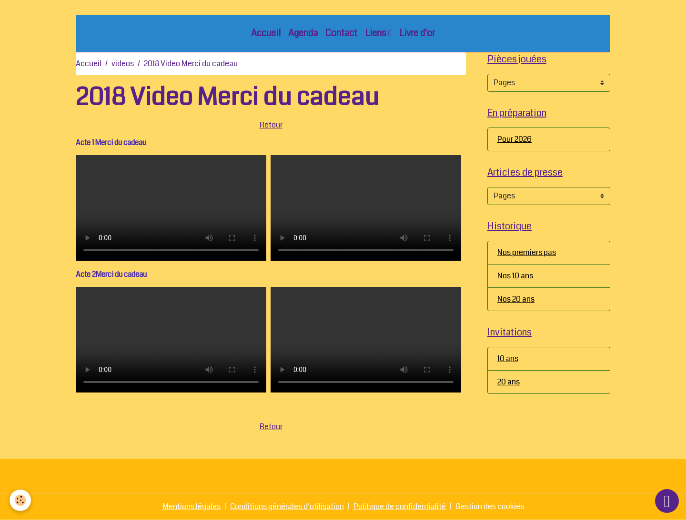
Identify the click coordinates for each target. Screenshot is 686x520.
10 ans (507, 358)
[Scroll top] (667, 501)
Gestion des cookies (489, 506)
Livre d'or (417, 33)
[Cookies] (20, 500)
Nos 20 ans (516, 299)
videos (122, 63)
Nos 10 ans (515, 275)
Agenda (303, 33)
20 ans (508, 381)
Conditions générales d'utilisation (287, 506)
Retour (271, 124)
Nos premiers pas (526, 252)
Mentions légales (191, 506)
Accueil (266, 33)
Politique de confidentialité (399, 506)
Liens (376, 33)
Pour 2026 (514, 139)
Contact (341, 33)
